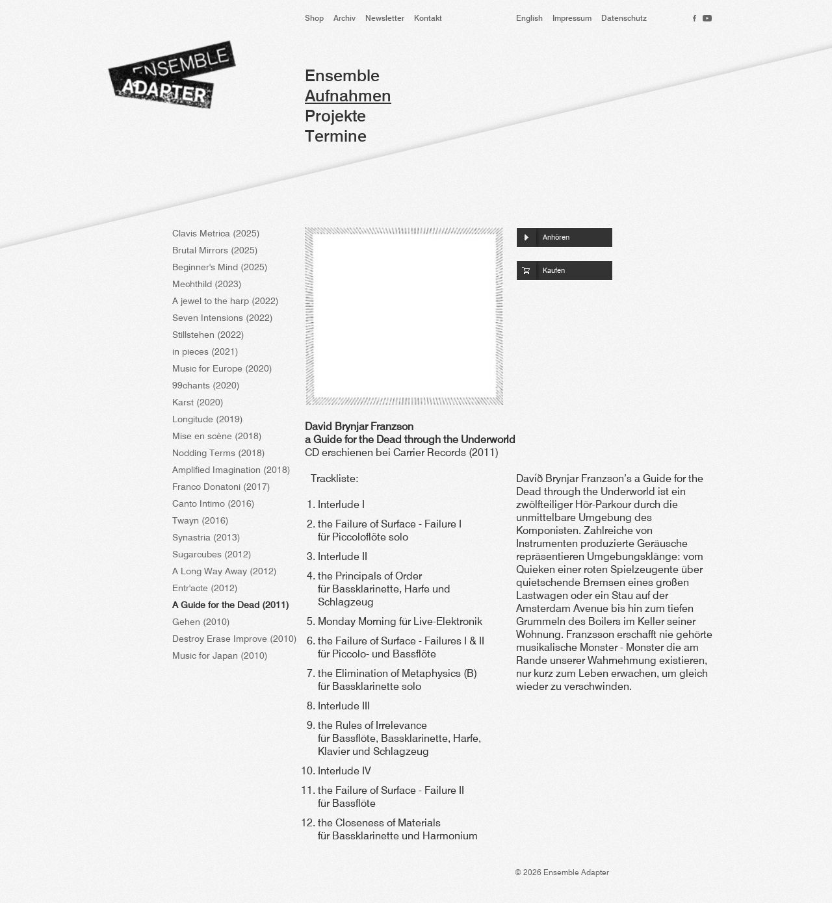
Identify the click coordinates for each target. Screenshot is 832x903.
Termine (336, 137)
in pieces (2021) (205, 352)
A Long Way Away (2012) (224, 571)
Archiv (344, 19)
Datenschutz (624, 19)
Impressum (572, 19)
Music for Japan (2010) (220, 656)
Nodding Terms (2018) (218, 453)
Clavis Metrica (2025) (216, 233)
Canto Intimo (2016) (213, 504)
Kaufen (554, 271)
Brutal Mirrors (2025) (215, 250)
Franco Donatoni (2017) (221, 487)
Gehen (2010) (201, 622)
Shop (314, 19)
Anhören (556, 238)
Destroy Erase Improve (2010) (234, 639)
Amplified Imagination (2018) (231, 470)
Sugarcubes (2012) (212, 554)
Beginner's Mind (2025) (220, 267)
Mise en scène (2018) (217, 436)
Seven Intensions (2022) (222, 318)
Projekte (335, 117)
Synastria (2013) (206, 537)
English (529, 19)
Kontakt (428, 19)
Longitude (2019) (207, 419)
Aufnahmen (348, 97)
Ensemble (342, 77)
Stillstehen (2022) (208, 335)
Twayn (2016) (200, 521)
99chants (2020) (206, 385)
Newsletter (384, 19)
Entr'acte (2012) (205, 588)
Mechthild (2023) (207, 284)
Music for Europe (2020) (222, 369)
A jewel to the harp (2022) (225, 301)
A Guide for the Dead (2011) (230, 605)
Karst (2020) (198, 402)
